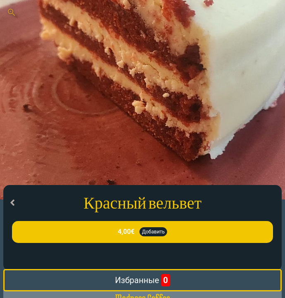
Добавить (153, 232)
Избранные (142, 280)
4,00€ (126, 232)
